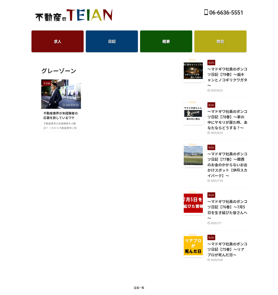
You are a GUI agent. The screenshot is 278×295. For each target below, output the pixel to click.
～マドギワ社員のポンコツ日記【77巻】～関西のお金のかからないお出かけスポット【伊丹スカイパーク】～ (227, 151)
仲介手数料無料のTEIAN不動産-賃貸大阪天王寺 (139, 272)
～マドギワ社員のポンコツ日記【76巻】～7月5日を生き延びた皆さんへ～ (226, 189)
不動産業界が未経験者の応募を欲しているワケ (60, 115)
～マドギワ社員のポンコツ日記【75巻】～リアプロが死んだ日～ (226, 224)
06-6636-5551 (223, 13)
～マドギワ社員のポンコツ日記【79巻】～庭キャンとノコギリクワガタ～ (226, 73)
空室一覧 (139, 261)
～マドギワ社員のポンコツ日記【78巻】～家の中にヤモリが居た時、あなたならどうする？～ (226, 111)
